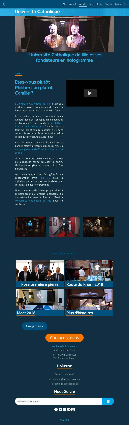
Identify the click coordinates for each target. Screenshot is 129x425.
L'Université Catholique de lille (33, 103)
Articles (83, 4)
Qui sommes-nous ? (64, 374)
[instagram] (73, 408)
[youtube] (65, 408)
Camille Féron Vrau (33, 126)
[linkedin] (69, 408)
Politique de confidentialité (64, 383)
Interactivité (96, 4)
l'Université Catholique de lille (34, 200)
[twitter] (61, 408)
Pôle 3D (45, 177)
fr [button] (126, 4)
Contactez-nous (64, 337)
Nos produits (70, 4)
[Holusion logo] (3, 4)
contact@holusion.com (64, 346)
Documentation (113, 4)
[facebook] (56, 408)
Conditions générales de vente (64, 379)
